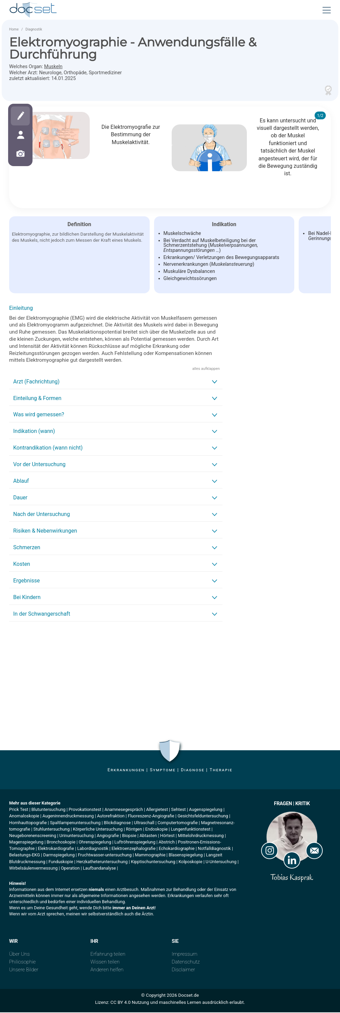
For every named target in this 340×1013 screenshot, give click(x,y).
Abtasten (148, 836)
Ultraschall (144, 823)
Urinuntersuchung (76, 836)
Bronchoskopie (61, 842)
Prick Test (18, 810)
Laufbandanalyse (99, 868)
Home (14, 30)
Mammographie (150, 855)
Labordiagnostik (92, 849)
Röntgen (134, 829)
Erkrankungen (126, 770)
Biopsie (129, 836)
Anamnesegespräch (124, 810)
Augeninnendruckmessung (68, 816)
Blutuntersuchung (48, 810)
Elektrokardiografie (56, 849)
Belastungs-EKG (24, 855)
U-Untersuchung (221, 862)
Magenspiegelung (26, 842)
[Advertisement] (115, 679)
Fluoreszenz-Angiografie (151, 816)
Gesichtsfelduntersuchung (202, 816)
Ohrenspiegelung (95, 842)
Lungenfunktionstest (191, 829)
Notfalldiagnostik (214, 849)
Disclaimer (183, 970)
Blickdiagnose (117, 823)
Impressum (184, 955)
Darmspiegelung (59, 855)
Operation (70, 868)
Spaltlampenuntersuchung (75, 823)
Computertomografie (177, 823)
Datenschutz (186, 962)
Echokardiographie (177, 849)
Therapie (221, 770)
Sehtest (178, 810)
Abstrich (166, 842)
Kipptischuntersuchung (153, 862)
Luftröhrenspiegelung (134, 842)
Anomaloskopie (24, 816)
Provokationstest (85, 810)
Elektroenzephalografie (133, 849)
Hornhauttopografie (28, 823)
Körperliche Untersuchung (98, 829)
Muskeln (53, 67)
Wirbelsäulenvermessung (33, 868)
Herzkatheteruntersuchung (102, 862)
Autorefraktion (111, 816)
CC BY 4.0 (120, 1003)
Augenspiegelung (205, 810)
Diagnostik (33, 30)
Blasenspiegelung (186, 855)
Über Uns (19, 955)
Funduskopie (60, 862)
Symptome (162, 770)
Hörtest (167, 836)
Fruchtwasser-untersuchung (105, 855)
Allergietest (157, 810)
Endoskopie (156, 829)
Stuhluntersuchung (51, 829)
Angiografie (108, 836)
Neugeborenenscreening (32, 836)
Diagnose (193, 770)
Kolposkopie (190, 862)
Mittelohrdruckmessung (201, 836)
